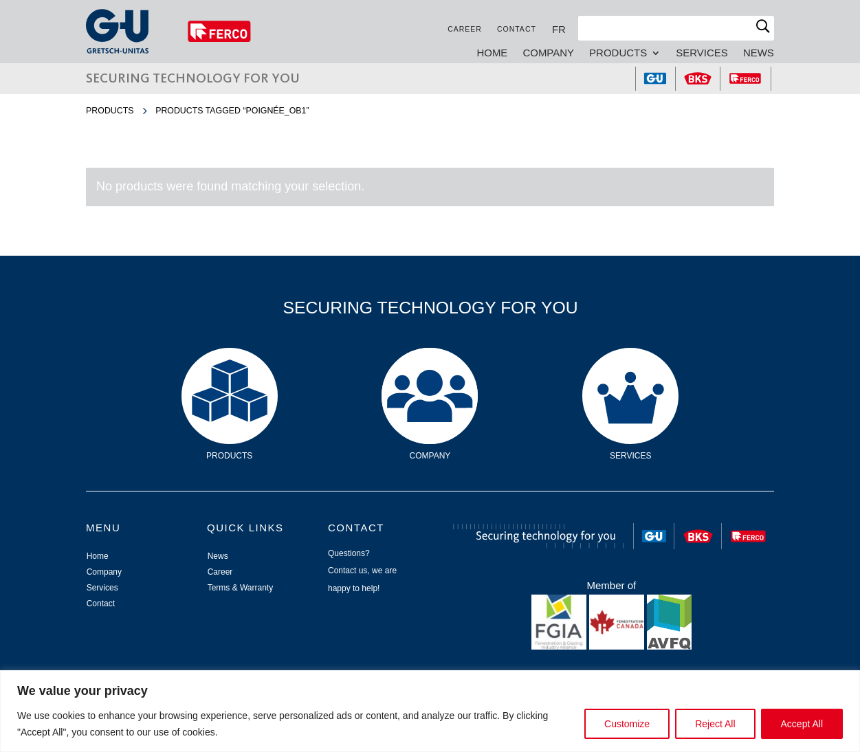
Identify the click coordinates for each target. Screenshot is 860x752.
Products (618, 53)
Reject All (715, 723)
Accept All (802, 723)
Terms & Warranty (241, 588)
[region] (430, 711)
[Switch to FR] (559, 28)
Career (465, 29)
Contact (516, 29)
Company (548, 53)
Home (491, 53)
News (758, 53)
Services (702, 53)
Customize (627, 723)
